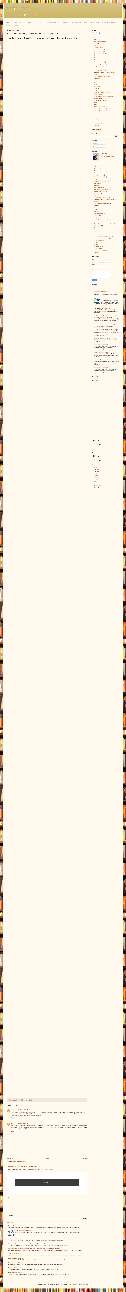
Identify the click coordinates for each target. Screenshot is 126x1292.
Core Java (96, 55)
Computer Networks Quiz (100, 54)
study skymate (97, 119)
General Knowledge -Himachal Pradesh (104, 72)
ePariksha (96, 471)
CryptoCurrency (98, 60)
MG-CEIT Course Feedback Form (17, 1239)
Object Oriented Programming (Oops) (104, 96)
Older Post (84, 1158)
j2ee (95, 82)
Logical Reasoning (98, 94)
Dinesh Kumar (106, 154)
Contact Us (65, 22)
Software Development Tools (15, 1225)
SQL (41, 22)
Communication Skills (99, 49)
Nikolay (13, 1110)
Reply (12, 1118)
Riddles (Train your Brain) (100, 106)
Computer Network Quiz (100, 51)
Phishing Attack (98, 98)
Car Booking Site (94, 22)
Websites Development (100, 123)
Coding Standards (98, 47)
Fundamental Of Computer (101, 70)
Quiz (85, 22)
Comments (96, 146)
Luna (12, 1123)
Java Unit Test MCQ (13, 1253)
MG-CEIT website (76, 22)
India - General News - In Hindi (102, 76)
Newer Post (10, 1158)
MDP (35, 22)
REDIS (95, 104)
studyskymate (18, 7)
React (95, 102)
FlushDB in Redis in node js (15, 1267)
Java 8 (95, 84)
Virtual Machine (98, 121)
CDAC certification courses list (23, 1230)
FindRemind (38, 1112)
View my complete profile (107, 156)
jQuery (96, 90)
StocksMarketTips (30, 1125)
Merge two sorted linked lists (16, 1263)
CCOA (95, 45)
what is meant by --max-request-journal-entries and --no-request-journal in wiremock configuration (34, 1248)
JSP (95, 481)
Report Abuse (96, 129)
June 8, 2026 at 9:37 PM (21, 1110)
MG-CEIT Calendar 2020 (52, 22)
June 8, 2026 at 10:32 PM (21, 1123)
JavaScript (96, 477)
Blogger (86, 1284)
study (95, 117)
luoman (75, 1284)
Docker (96, 68)
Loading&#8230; (47, 570)
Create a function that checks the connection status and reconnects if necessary (29, 1244)
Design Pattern (98, 66)
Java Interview (97, 479)
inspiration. (97, 78)
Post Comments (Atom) (20, 1161)
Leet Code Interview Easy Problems (103, 92)
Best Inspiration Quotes (100, 41)
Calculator (96, 43)
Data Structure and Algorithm (101, 62)
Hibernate (96, 484)
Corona (96, 58)
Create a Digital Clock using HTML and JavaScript (22, 1166)
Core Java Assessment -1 (109, 22)
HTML (95, 74)
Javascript (96, 88)
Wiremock (96, 125)
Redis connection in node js (15, 1258)
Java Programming (99, 86)
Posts (95, 143)
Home (7, 22)
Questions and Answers (100, 100)
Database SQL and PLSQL (100, 64)
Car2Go (96, 475)
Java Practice (27, 22)
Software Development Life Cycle (102, 108)
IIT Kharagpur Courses (12, 25)
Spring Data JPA (98, 113)
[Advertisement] (98, 408)
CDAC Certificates (99, 486)
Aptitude (96, 39)
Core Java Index (16, 22)
